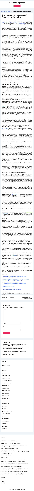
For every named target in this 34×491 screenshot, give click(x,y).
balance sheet (14, 255)
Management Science (5, 403)
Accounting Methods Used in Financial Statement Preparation (12, 282)
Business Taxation (5, 372)
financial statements (13, 22)
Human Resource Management (7, 380)
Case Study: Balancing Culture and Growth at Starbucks (14, 474)
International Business (5, 385)
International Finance (5, 388)
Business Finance (5, 368)
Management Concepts (5, 398)
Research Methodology (5, 421)
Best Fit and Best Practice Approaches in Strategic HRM (13, 466)
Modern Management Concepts (7, 411)
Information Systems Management (7, 383)
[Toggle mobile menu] (17, 6)
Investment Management (6, 390)
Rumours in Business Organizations (6, 453)
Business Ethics (4, 367)
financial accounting (5, 22)
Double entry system (5, 128)
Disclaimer (2, 481)
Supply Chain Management (6, 428)
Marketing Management (6, 406)
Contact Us (2, 484)
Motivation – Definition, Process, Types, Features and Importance (14, 473)
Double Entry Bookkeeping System (8, 352)
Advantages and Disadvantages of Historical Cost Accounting (12, 280)
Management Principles (5, 401)
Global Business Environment (6, 377)
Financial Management (6, 11)
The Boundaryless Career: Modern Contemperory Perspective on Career (12, 441)
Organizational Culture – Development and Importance (9, 448)
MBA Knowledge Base (17, 3)
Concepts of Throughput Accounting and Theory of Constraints (13, 287)
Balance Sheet (4, 106)
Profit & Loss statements (20, 103)
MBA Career (4, 408)
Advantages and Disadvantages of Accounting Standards (12, 289)
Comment (5, 309)
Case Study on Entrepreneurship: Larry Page (7, 440)
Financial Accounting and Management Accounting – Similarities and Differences (16, 279)
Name (4, 323)
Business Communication (6, 365)
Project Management (5, 418)
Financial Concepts (19, 293)
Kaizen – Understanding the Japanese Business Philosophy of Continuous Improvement (14, 445)
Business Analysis (5, 363)
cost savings (4, 228)
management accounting (27, 30)
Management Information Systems (7, 400)
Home (2, 11)
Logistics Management (5, 393)
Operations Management (6, 413)
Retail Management (5, 423)
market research (9, 222)
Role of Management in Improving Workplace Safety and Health (15, 461)
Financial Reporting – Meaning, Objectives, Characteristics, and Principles (14, 276)
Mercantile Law (4, 410)
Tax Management (4, 429)
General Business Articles (6, 375)
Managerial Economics (5, 405)
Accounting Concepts (12, 293)
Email (4, 326)
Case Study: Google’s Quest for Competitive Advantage (15, 469)
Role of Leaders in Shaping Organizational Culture (8, 446)
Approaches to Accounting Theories (8, 286)
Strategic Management (5, 426)
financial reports (7, 37)
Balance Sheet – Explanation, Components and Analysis (12, 277)
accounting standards (21, 23)
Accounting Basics (6, 293)
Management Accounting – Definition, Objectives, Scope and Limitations (14, 283)
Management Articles (5, 395)
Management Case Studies (6, 396)
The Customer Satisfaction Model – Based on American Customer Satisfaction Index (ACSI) (15, 451)
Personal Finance (4, 416)
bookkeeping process (26, 111)
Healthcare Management (6, 378)
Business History (4, 370)
